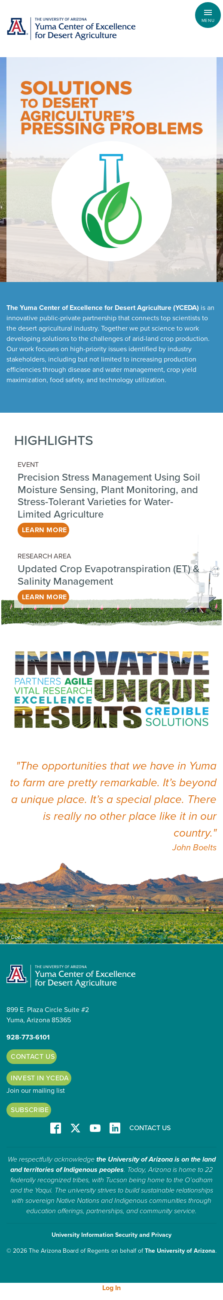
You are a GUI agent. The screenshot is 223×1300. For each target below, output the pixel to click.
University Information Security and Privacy (111, 1235)
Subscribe (30, 1110)
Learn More (44, 530)
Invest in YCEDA (40, 1078)
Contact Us (33, 1056)
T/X (75, 1128)
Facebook (55, 1128)
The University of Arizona (180, 1250)
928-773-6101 (28, 1037)
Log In (111, 1288)
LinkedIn (115, 1128)
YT (95, 1128)
